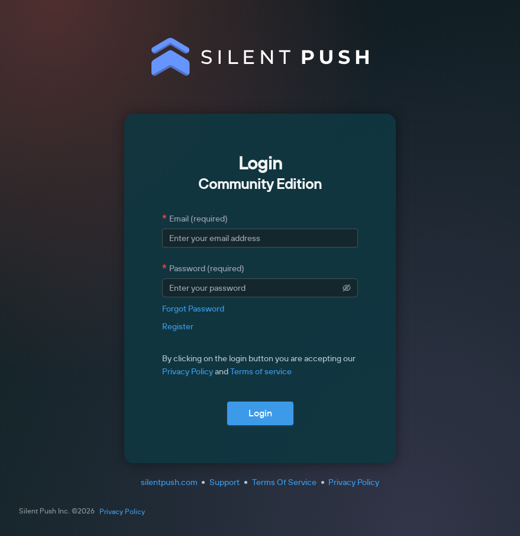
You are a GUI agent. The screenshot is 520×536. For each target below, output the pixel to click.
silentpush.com (169, 482)
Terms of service (261, 371)
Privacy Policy (187, 371)
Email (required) (198, 218)
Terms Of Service (284, 482)
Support (224, 482)
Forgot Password (193, 308)
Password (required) (206, 268)
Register (177, 326)
